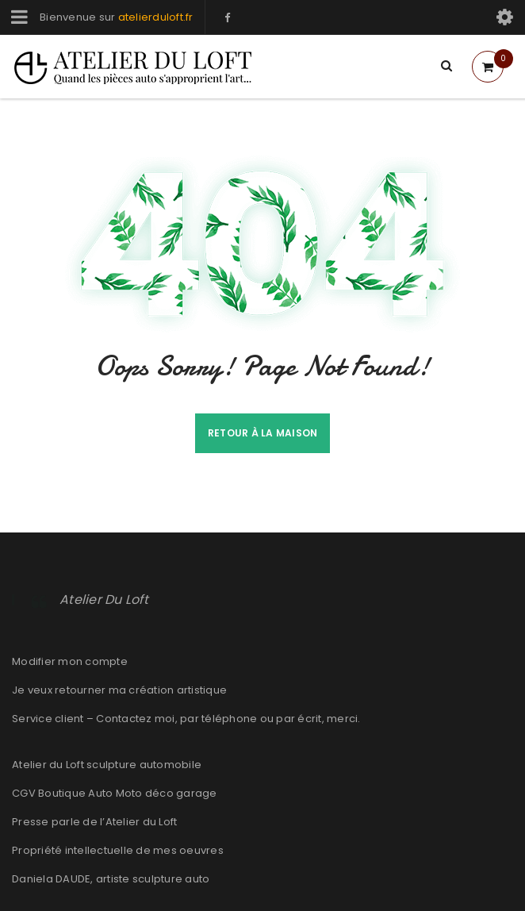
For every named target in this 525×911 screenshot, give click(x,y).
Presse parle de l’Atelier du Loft (94, 821)
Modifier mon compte (70, 661)
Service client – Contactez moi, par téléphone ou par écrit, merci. (186, 718)
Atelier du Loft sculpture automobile (106, 764)
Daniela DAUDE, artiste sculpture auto (110, 878)
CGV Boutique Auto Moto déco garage (114, 793)
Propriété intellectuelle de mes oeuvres (118, 850)
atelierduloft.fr (156, 17)
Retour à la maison (263, 433)
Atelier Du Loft (103, 599)
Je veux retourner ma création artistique (119, 690)
